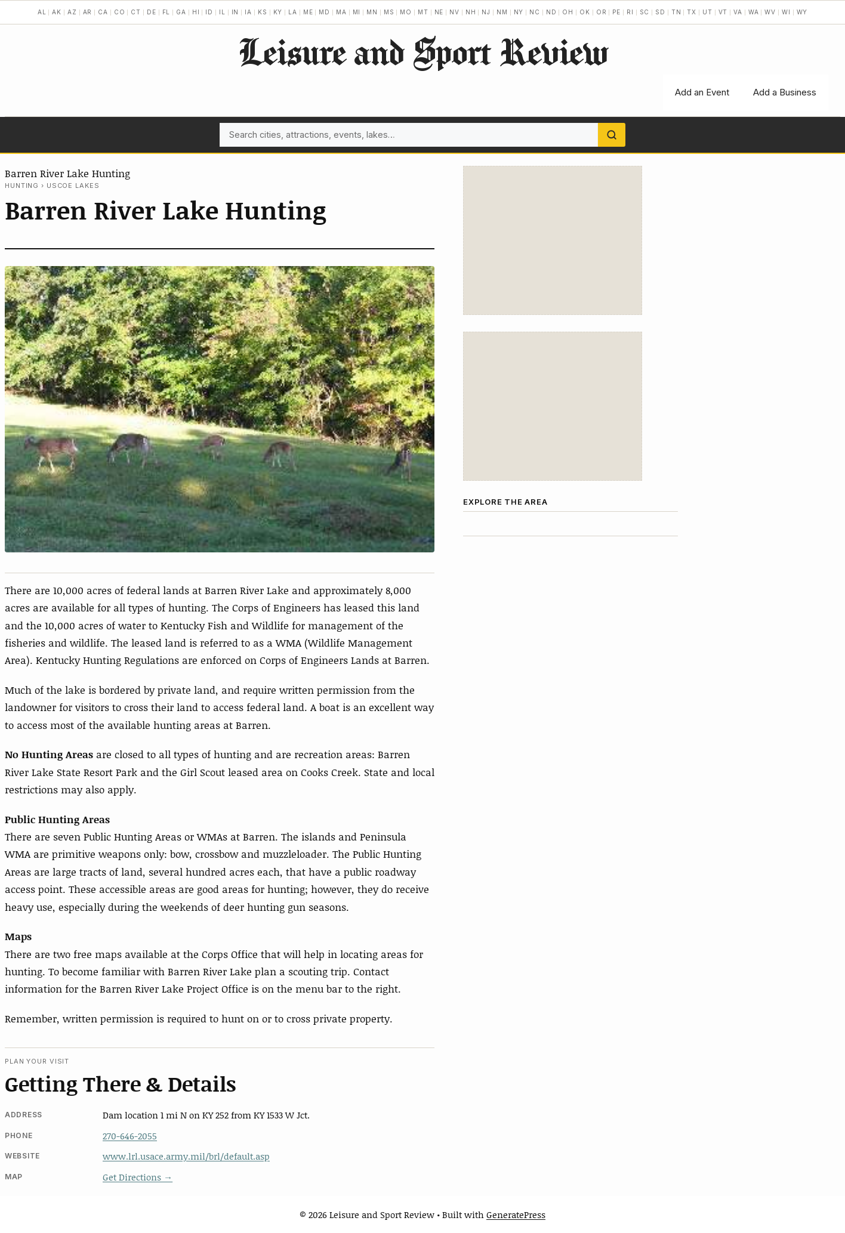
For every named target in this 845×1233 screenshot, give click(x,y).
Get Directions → (137, 1176)
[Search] (611, 135)
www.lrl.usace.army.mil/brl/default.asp (186, 1156)
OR (601, 12)
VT (723, 12)
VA (737, 12)
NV (454, 12)
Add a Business (784, 92)
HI (196, 12)
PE (616, 12)
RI (630, 12)
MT (423, 12)
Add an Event (702, 92)
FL (166, 12)
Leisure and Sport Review (422, 51)
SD (660, 12)
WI (786, 12)
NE (439, 12)
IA (248, 12)
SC (645, 12)
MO (406, 12)
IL (222, 12)
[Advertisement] (552, 240)
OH (567, 12)
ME (308, 12)
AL (42, 12)
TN (676, 12)
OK (584, 12)
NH (470, 12)
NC (534, 12)
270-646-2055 (130, 1135)
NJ (486, 12)
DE (151, 12)
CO (119, 12)
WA (753, 12)
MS (389, 12)
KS (262, 12)
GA (181, 12)
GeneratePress (515, 1214)
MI (357, 12)
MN (372, 12)
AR (87, 12)
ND (551, 12)
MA (341, 12)
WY (802, 12)
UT (707, 12)
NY (519, 12)
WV (770, 12)
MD (324, 12)
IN (235, 12)
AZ (72, 12)
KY (278, 12)
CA (103, 12)
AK (56, 12)
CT (136, 12)
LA (292, 12)
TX (691, 12)
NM (502, 12)
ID (209, 12)
